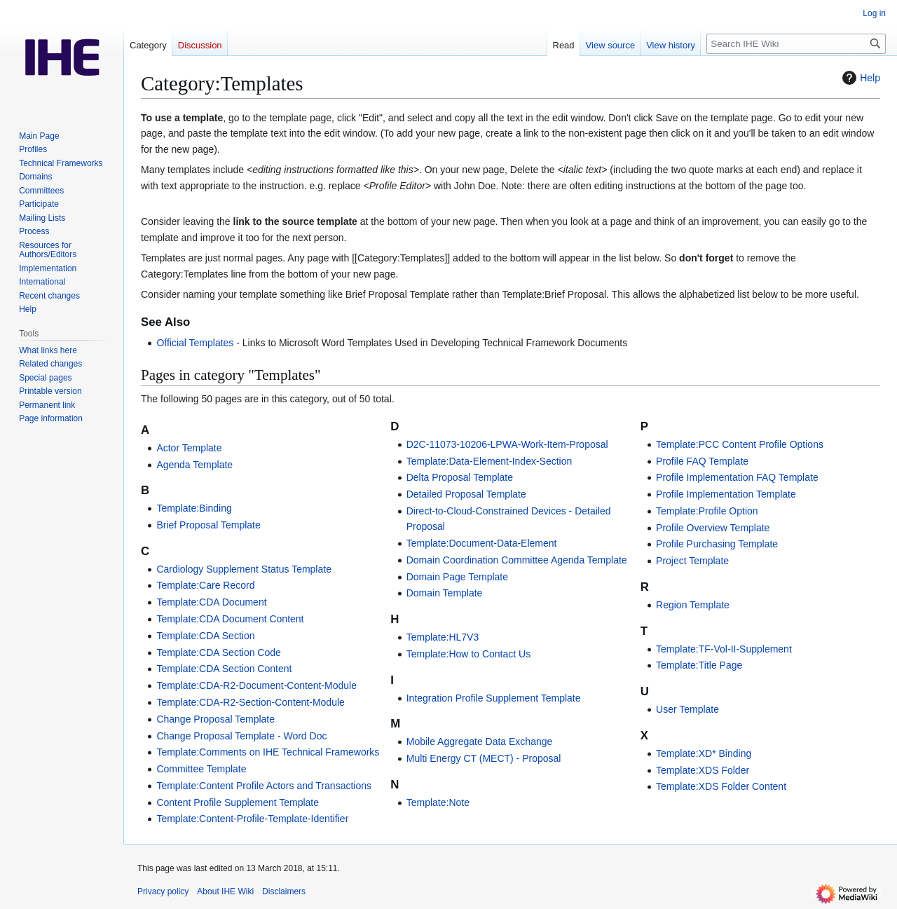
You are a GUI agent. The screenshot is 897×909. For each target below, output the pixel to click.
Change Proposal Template (215, 719)
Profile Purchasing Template (717, 543)
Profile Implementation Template (726, 494)
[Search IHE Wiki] (796, 44)
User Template (687, 709)
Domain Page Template (457, 576)
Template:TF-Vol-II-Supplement (724, 649)
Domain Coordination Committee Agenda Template (516, 560)
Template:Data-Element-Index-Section (489, 461)
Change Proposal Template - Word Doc (241, 735)
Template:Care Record (205, 585)
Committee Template (201, 768)
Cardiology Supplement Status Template (243, 569)
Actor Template (188, 447)
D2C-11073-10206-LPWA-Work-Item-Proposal (507, 444)
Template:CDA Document (211, 602)
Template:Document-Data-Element (481, 543)
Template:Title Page (699, 665)
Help (859, 78)
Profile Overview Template (712, 527)
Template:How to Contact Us (468, 653)
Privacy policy (163, 891)
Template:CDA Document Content (229, 618)
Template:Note (438, 802)
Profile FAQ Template (702, 461)
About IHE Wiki (225, 891)
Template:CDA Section (205, 635)
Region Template (693, 604)
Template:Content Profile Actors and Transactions (263, 785)
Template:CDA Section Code (218, 652)
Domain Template (444, 593)
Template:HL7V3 (442, 637)
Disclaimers (284, 891)
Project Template (692, 560)
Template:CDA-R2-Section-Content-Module (250, 702)
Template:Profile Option (707, 511)
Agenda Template (194, 464)
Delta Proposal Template (459, 477)
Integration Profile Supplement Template (493, 698)
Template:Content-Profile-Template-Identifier (252, 818)
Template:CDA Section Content (224, 668)
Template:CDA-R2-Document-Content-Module (256, 685)
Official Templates (194, 342)
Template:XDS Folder (702, 770)
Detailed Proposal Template (466, 494)
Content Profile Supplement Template (237, 802)
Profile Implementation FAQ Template (737, 477)
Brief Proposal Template (208, 525)
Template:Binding (193, 508)
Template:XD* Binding (703, 753)
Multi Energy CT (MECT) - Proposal (483, 758)
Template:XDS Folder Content (721, 786)
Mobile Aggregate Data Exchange (479, 741)
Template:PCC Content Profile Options (739, 444)
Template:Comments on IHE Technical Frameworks (267, 752)
